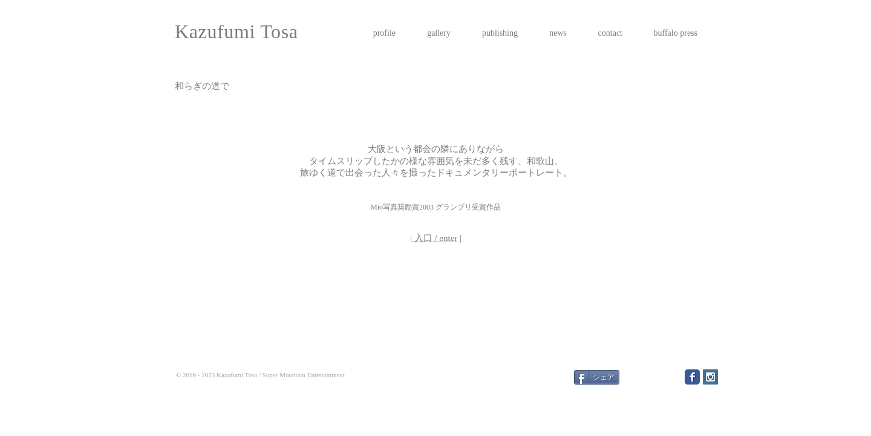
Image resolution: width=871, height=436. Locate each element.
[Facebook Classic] (692, 377)
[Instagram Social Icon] (710, 377)
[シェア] (596, 377)
